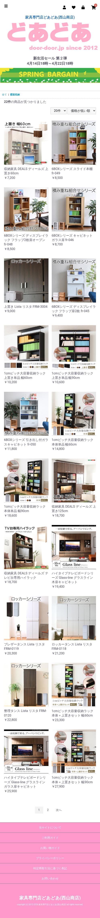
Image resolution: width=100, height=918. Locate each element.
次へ (59, 810)
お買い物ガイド (50, 848)
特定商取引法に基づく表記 (50, 868)
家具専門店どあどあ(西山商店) (50, 17)
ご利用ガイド (50, 837)
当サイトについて (50, 827)
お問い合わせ (50, 878)
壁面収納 (15, 94)
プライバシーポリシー (50, 858)
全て (4, 94)
